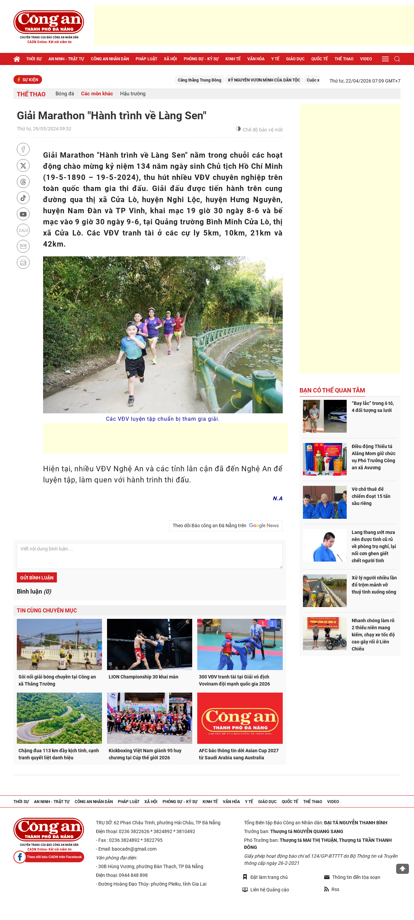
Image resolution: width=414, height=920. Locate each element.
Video (366, 59)
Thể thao (344, 59)
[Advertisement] (254, 25)
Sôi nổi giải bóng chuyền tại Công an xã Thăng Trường (57, 680)
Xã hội (170, 59)
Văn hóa (256, 59)
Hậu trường (132, 93)
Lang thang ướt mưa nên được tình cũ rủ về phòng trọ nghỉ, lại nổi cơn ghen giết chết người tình (374, 546)
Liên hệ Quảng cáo (265, 889)
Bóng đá (65, 93)
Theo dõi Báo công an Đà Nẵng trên (226, 525)
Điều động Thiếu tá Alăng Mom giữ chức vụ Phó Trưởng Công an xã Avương (373, 457)
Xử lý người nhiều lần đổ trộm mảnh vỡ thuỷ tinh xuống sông (374, 585)
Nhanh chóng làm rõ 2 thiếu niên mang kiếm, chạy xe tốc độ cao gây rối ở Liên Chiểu (373, 635)
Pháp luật (146, 59)
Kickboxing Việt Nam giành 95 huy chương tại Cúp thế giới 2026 (145, 754)
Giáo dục (295, 59)
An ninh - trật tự (66, 59)
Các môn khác (97, 93)
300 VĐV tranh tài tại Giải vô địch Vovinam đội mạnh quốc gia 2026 (234, 680)
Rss (331, 889)
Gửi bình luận (37, 577)
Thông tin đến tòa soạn (352, 877)
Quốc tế (319, 59)
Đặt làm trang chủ (265, 877)
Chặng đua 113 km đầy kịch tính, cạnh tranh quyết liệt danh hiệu (59, 754)
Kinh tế (233, 59)
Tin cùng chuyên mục (47, 610)
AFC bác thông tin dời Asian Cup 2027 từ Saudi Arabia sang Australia (239, 754)
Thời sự (34, 59)
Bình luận (34, 591)
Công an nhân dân (110, 59)
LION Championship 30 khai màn (143, 676)
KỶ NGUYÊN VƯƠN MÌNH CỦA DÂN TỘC (273, 80)
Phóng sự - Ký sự (201, 59)
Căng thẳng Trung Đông (208, 80)
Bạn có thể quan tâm (332, 390)
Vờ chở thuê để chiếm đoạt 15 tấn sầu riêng (371, 496)
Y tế (275, 59)
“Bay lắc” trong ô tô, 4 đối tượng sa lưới (373, 407)
